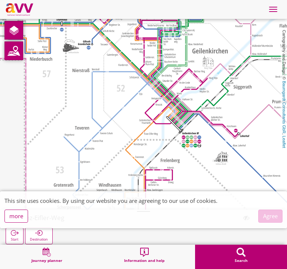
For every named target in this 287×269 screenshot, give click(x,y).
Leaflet (284, 142)
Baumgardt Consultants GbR (284, 107)
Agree (270, 216)
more (16, 216)
